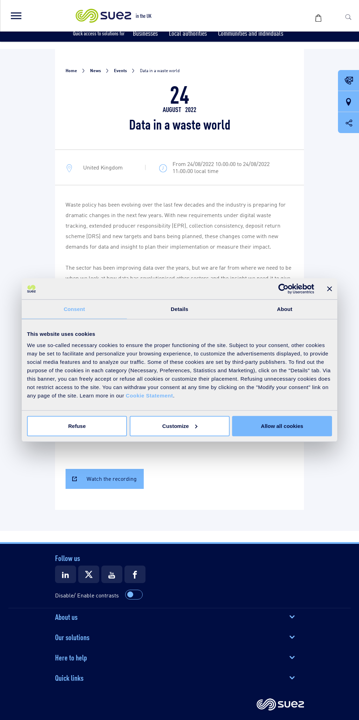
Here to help (71, 657)
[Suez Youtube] (111, 574)
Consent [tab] (74, 309)
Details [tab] (179, 309)
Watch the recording (112, 478)
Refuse (77, 426)
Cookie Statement (149, 395)
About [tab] (284, 309)
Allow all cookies (282, 426)
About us (66, 616)
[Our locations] (348, 102)
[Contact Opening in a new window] (348, 81)
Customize (179, 426)
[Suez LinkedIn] (65, 574)
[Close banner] (329, 288)
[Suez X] (88, 574)
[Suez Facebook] (134, 574)
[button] (16, 16)
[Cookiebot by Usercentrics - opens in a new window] (283, 289)
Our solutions (72, 636)
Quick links (69, 677)
